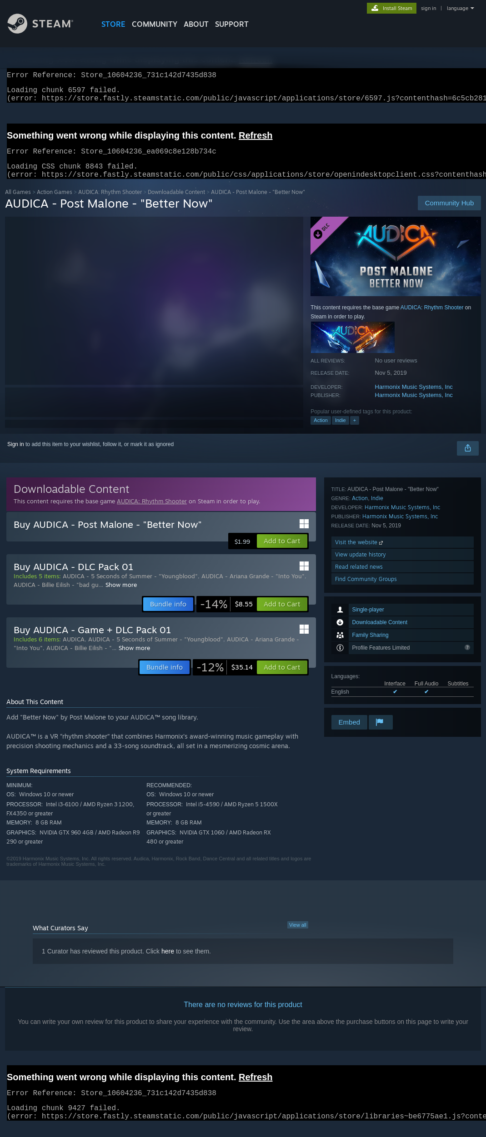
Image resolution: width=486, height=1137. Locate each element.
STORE (113, 24)
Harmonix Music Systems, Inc (414, 397)
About (196, 24)
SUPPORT (232, 24)
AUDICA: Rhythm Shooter (110, 202)
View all (297, 935)
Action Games (54, 202)
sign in (428, 8)
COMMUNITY (154, 24)
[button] (282, 552)
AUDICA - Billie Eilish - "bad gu (56, 595)
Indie (340, 431)
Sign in (15, 455)
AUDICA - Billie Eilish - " (79, 658)
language (457, 8)
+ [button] (354, 431)
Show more (121, 595)
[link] (226, 615)
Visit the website (360, 664)
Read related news (359, 688)
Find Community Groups (366, 701)
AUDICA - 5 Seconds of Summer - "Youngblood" (130, 587)
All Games (18, 202)
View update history (360, 676)
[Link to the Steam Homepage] (47, 31)
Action (321, 431)
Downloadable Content (176, 202)
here (167, 962)
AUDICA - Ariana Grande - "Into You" (253, 587)
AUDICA (74, 650)
